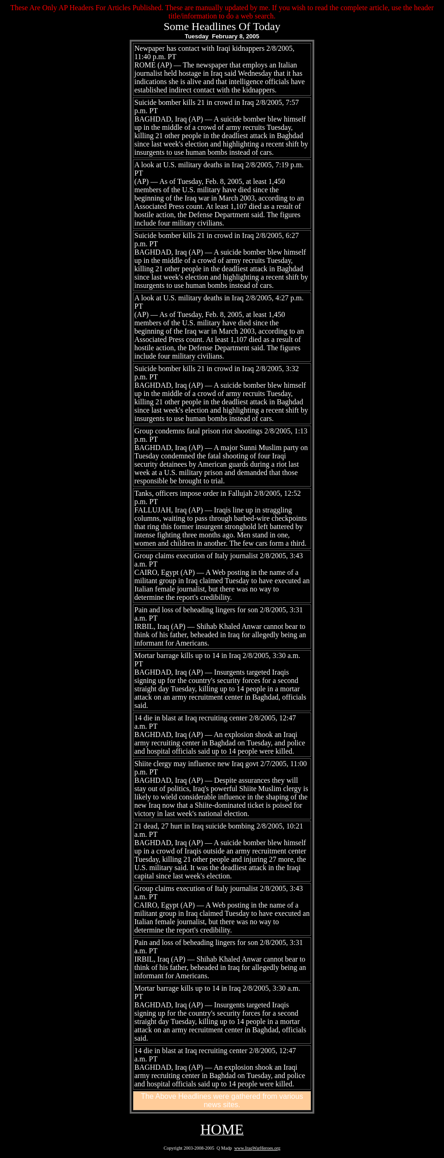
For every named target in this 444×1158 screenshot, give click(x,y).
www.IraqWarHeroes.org (257, 1148)
